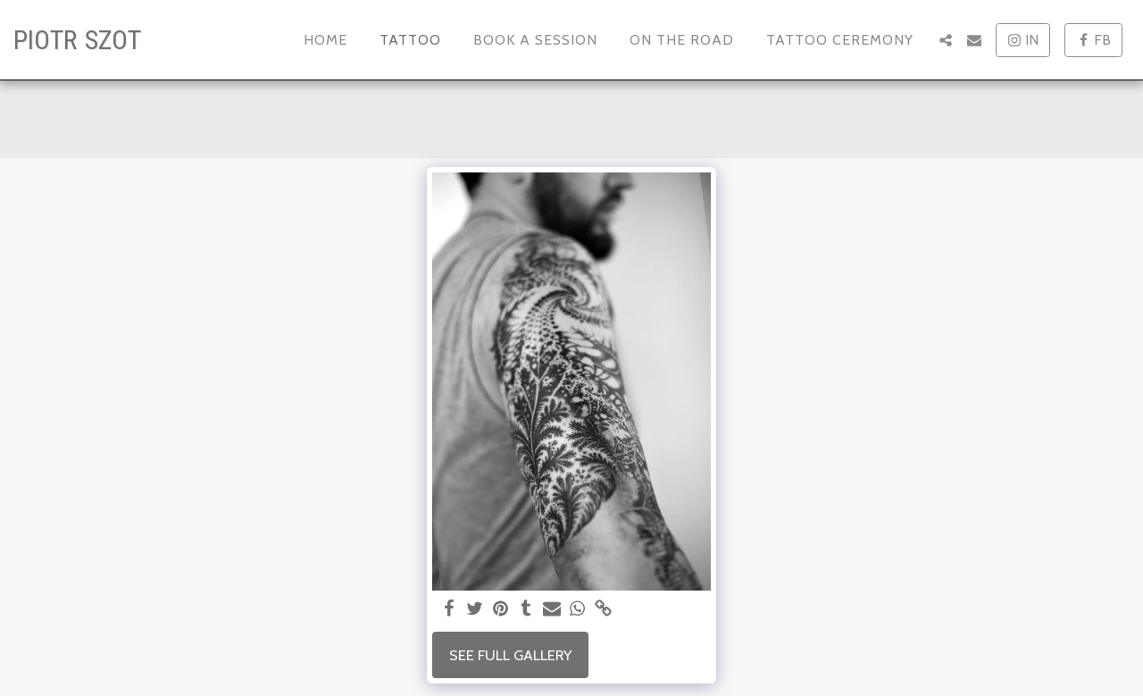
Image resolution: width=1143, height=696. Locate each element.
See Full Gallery (510, 655)
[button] (945, 40)
